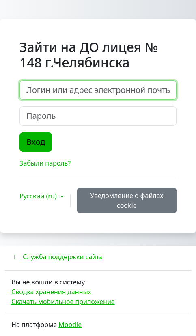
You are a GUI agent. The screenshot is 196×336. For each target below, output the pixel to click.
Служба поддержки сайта (57, 256)
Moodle (70, 324)
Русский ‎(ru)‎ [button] (38, 196)
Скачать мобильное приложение (63, 301)
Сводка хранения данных (51, 291)
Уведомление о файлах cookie (126, 200)
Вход (35, 141)
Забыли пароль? (45, 163)
